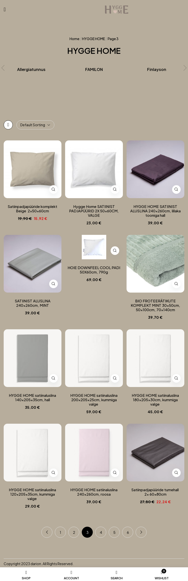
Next (141, 532)
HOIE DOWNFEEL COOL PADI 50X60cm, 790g (94, 269)
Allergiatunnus (31, 69)
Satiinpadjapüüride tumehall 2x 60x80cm (155, 492)
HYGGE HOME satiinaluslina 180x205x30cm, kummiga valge (155, 399)
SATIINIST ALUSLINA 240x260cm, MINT (32, 303)
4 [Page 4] (101, 532)
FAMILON (94, 69)
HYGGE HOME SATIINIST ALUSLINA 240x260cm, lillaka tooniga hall (155, 210)
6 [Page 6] (128, 532)
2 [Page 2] (74, 532)
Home (74, 38)
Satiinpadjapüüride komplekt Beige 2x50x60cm (32, 208)
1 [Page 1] (60, 532)
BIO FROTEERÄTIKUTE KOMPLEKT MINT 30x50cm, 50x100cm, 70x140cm (155, 305)
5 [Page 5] (114, 532)
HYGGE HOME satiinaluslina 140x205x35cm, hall (32, 397)
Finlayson (156, 69)
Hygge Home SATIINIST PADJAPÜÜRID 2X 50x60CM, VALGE (94, 210)
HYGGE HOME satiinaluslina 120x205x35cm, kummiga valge (32, 494)
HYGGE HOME (93, 38)
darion (36, 563)
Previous (46, 532)
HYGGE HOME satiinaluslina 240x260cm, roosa (94, 492)
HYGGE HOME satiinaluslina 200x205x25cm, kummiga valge (94, 399)
